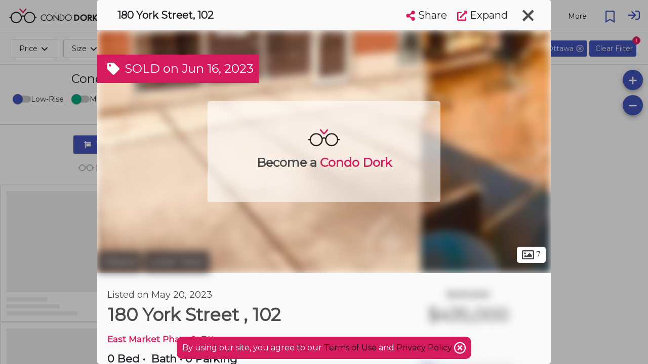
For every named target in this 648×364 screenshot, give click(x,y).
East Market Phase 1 (151, 339)
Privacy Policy (425, 347)
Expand (482, 15)
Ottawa (119, 261)
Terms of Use (350, 347)
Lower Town (177, 261)
